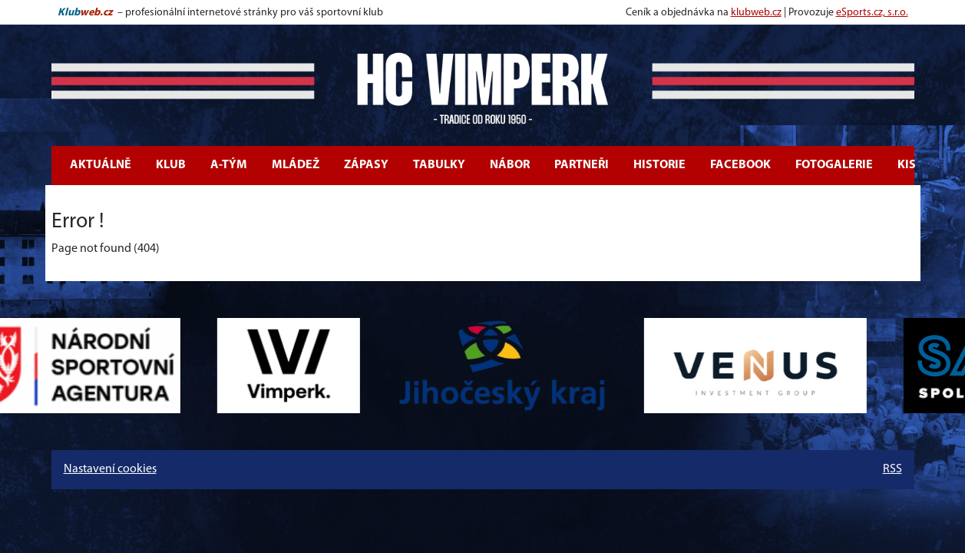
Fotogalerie (834, 165)
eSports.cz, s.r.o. (872, 12)
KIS (906, 165)
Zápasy (366, 165)
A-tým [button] (228, 165)
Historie (659, 165)
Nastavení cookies (110, 469)
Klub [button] (171, 165)
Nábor (510, 165)
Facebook (740, 165)
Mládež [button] (295, 165)
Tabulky (439, 165)
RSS (892, 469)
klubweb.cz (756, 12)
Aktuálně (100, 165)
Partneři (581, 165)
